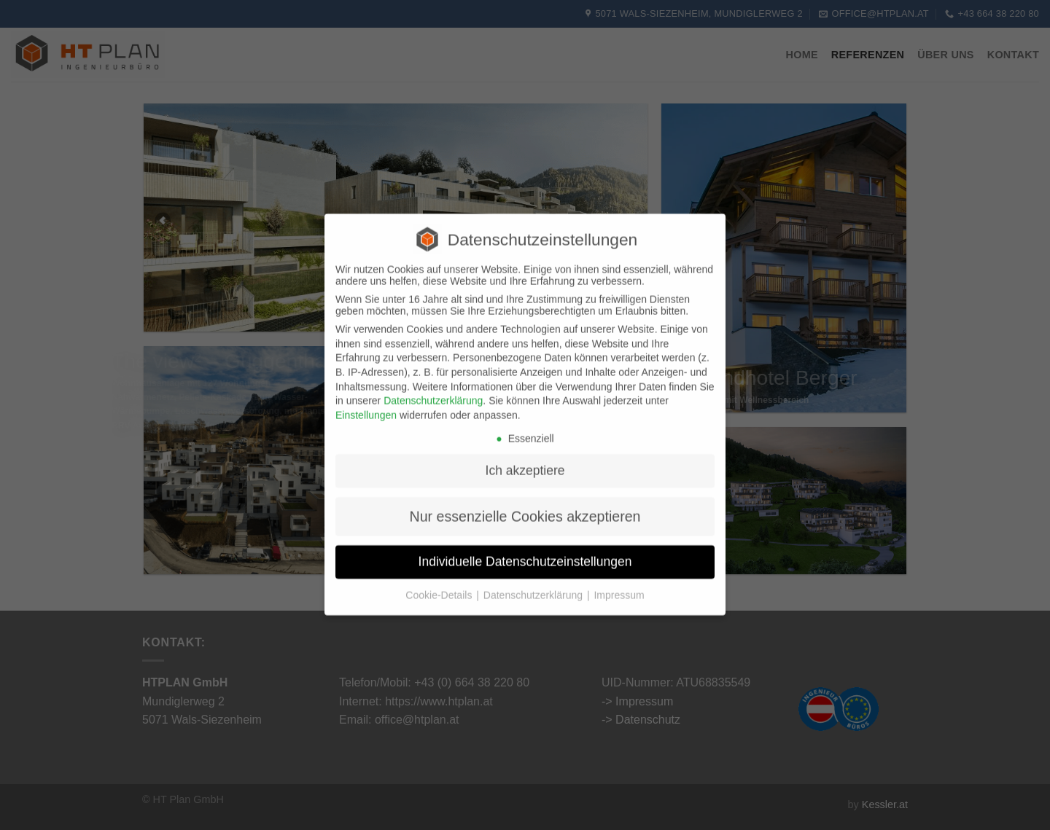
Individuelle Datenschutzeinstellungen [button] (525, 550)
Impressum (619, 584)
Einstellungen (366, 404)
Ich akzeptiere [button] (525, 459)
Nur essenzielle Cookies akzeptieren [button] (525, 505)
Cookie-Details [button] (440, 584)
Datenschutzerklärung (433, 389)
